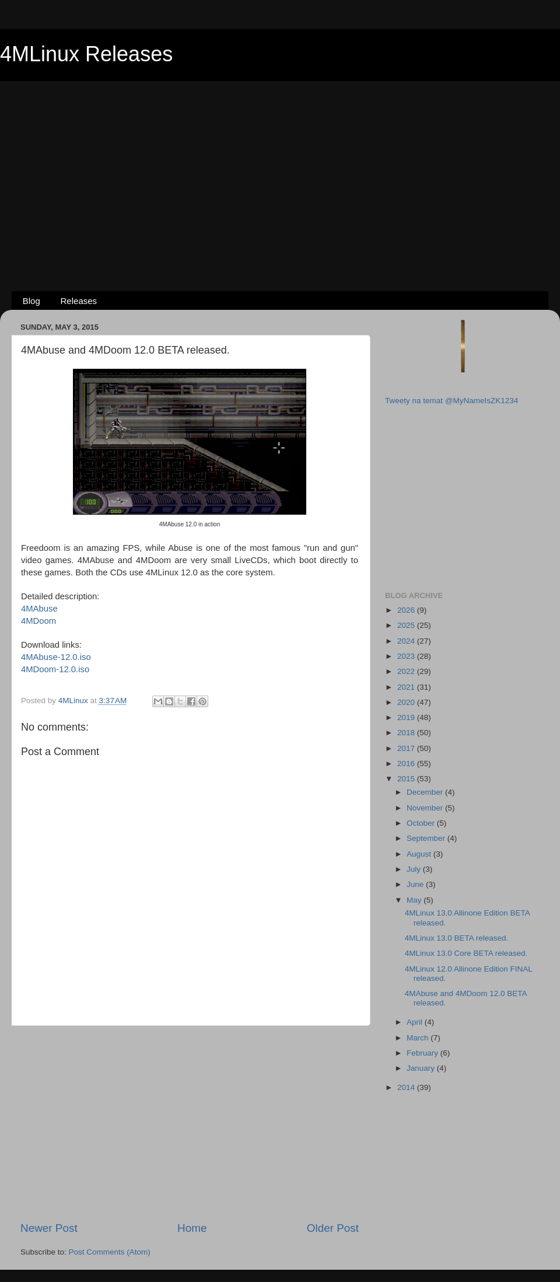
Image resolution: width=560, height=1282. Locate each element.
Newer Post (49, 1228)
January (422, 1068)
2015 (407, 778)
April (416, 1022)
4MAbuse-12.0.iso (56, 657)
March (418, 1037)
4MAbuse (39, 608)
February (423, 1053)
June (416, 884)
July (415, 869)
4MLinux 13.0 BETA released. (457, 938)
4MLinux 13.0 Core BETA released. (466, 953)
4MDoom (38, 621)
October (422, 823)
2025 (407, 625)
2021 (407, 687)
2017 (407, 748)
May (415, 900)
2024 (407, 641)
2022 (407, 671)
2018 (407, 732)
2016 (407, 763)
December (426, 792)
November (426, 808)
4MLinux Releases (86, 54)
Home (191, 1228)
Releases (79, 301)
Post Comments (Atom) (109, 1252)
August (420, 854)
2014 (407, 1087)
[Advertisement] (280, 167)
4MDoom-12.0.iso (55, 669)
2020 (407, 702)
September (427, 838)
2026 (407, 610)
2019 (407, 717)
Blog (31, 301)
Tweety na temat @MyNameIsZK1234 (451, 400)
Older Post (333, 1228)
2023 (407, 656)
